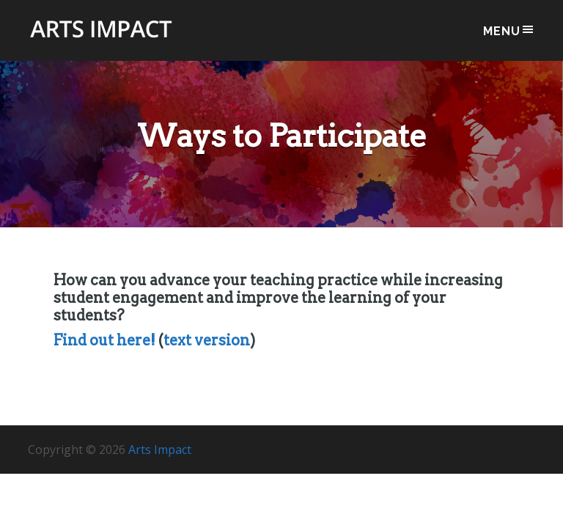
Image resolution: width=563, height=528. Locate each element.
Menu (509, 30)
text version (206, 340)
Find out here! (104, 340)
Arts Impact (101, 38)
